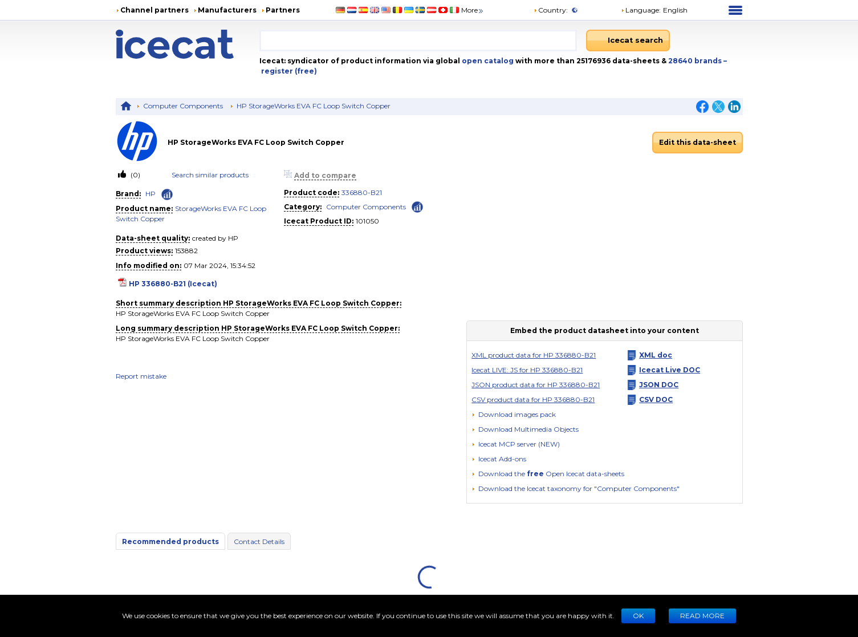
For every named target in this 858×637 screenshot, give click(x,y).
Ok (638, 615)
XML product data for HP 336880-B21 (533, 355)
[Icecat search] (628, 40)
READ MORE (702, 615)
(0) (134, 175)
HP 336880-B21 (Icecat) (173, 283)
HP (150, 193)
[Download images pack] (513, 414)
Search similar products (210, 175)
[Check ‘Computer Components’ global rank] (417, 206)
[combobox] (418, 40)
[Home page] (188, 44)
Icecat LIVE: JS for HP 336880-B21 (527, 370)
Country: (551, 10)
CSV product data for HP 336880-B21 (533, 399)
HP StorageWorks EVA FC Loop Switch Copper (314, 106)
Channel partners (154, 10)
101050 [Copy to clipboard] (367, 221)
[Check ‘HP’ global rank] (167, 194)
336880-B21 (361, 192)
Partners (283, 10)
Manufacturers (227, 10)
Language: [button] (641, 10)
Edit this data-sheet (697, 142)
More (473, 10)
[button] (525, 429)
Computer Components (183, 106)
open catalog (487, 60)
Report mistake (141, 376)
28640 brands (695, 60)
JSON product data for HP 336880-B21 (535, 384)
